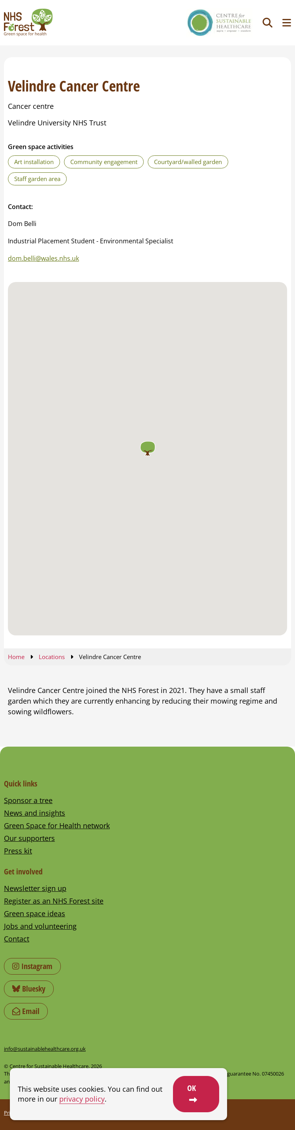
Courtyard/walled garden (188, 162)
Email (25, 1011)
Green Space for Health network (57, 825)
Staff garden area (37, 179)
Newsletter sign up (35, 888)
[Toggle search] (267, 23)
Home (16, 657)
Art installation (34, 162)
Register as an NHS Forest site (53, 901)
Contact (16, 938)
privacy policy (82, 1099)
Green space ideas (34, 913)
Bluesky (28, 988)
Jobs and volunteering (40, 926)
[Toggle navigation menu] (286, 23)
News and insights (34, 813)
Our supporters (29, 838)
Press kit (18, 850)
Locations (52, 657)
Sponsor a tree (28, 800)
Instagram (32, 966)
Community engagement (103, 162)
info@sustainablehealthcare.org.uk (45, 1048)
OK (191, 1088)
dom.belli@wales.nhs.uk (43, 258)
